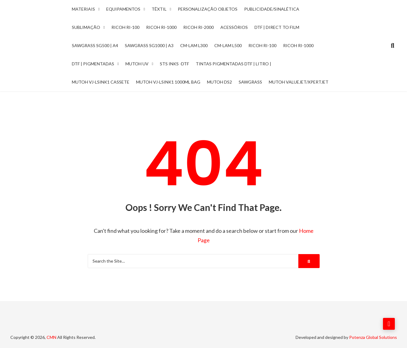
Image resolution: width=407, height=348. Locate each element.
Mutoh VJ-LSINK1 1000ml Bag (168, 81)
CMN (51, 336)
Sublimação (86, 27)
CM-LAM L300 (194, 45)
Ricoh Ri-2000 (198, 27)
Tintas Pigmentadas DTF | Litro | (233, 63)
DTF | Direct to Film (276, 27)
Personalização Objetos (207, 9)
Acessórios (234, 27)
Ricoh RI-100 (262, 45)
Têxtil (159, 9)
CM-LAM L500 (228, 45)
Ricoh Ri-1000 (161, 27)
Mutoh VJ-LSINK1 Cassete (100, 81)
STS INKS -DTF (174, 63)
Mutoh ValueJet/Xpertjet (298, 81)
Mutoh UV (137, 63)
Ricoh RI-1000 (298, 45)
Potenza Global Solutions (373, 336)
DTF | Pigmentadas (93, 63)
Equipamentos (123, 9)
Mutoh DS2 (219, 81)
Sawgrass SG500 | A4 (95, 45)
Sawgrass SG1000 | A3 (149, 45)
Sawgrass (250, 81)
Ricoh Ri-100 (125, 27)
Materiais (83, 9)
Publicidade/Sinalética (271, 9)
